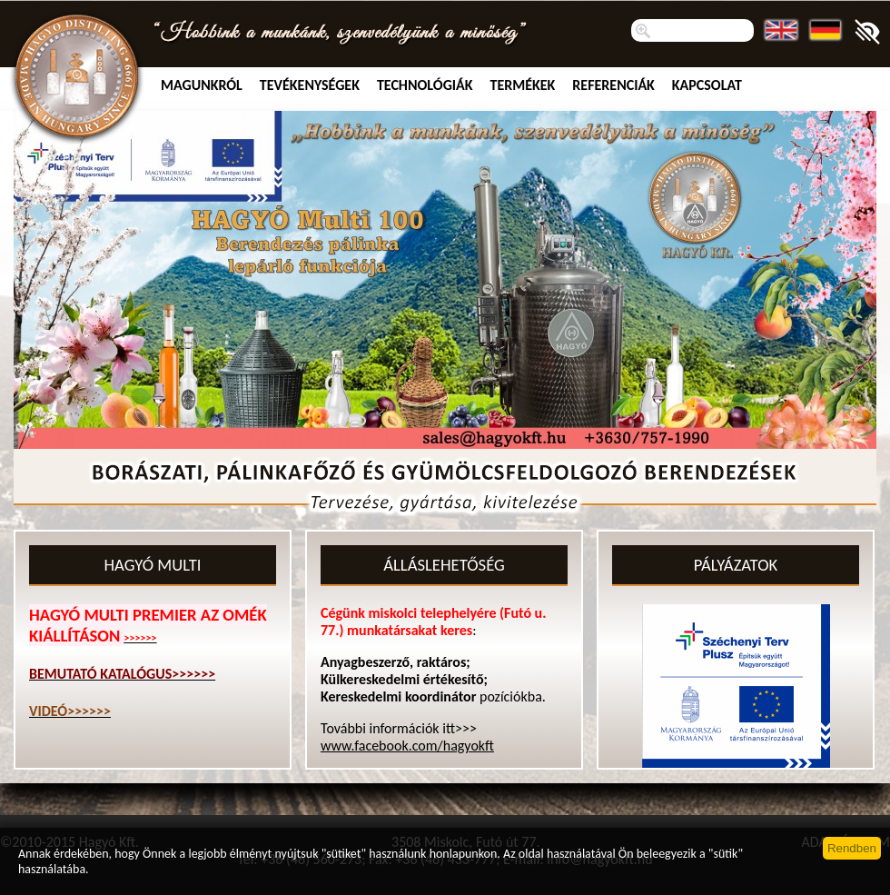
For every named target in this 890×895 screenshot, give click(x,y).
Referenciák (613, 85)
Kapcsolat (707, 85)
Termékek (523, 85)
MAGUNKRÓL (201, 85)
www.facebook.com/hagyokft (407, 745)
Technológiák (425, 85)
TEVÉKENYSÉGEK (310, 85)
